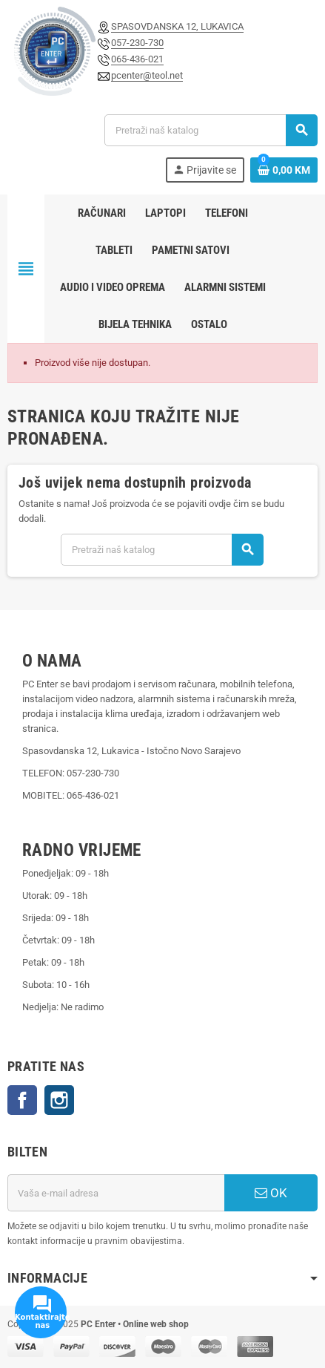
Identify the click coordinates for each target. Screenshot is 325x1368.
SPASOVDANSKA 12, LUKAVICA (177, 26)
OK (271, 1192)
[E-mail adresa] (115, 1192)
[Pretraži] (210, 130)
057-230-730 (137, 42)
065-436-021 (137, 59)
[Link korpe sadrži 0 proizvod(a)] (284, 170)
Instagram (59, 1100)
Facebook (22, 1100)
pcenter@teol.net (147, 75)
